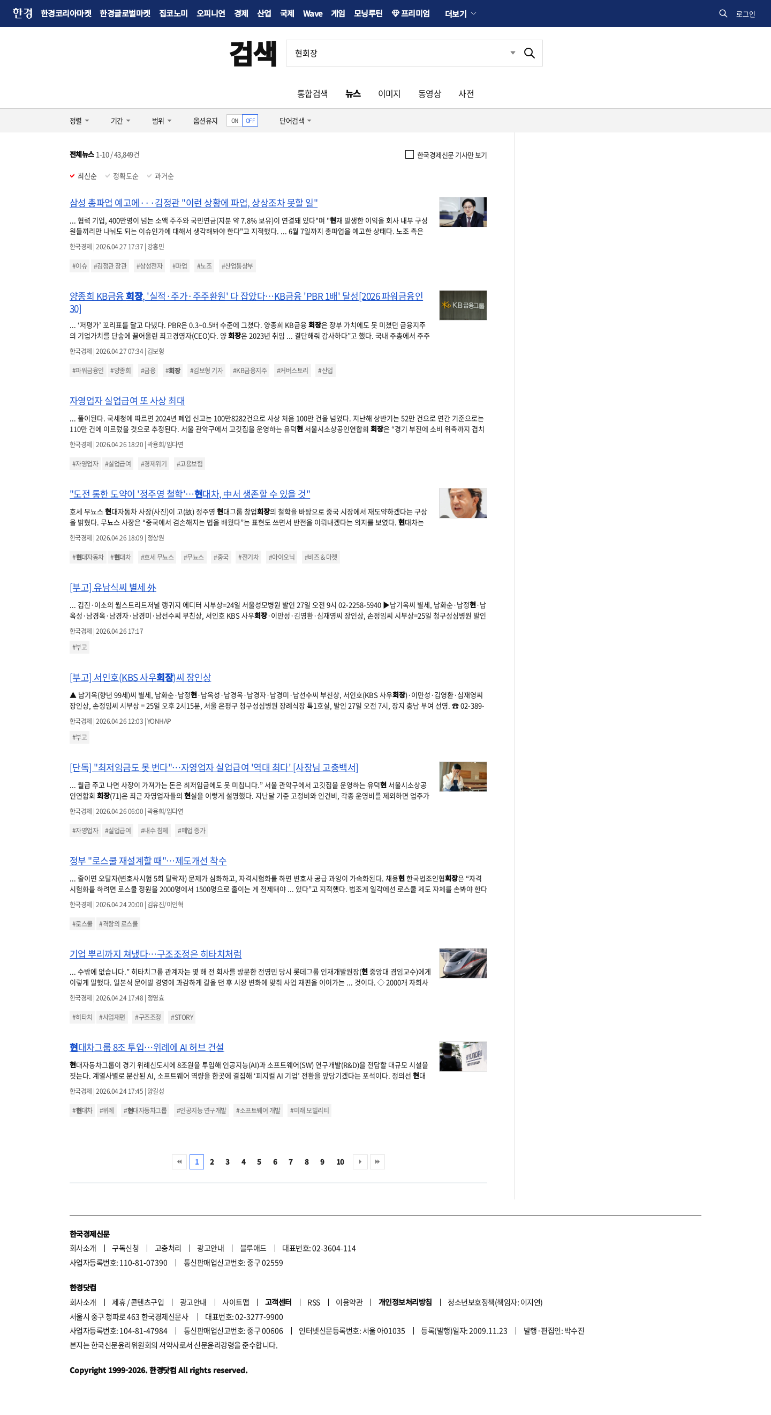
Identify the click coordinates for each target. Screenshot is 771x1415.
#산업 (325, 370)
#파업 (179, 266)
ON (234, 120)
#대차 (120, 557)
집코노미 (173, 13)
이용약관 (349, 1302)
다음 (360, 1161)
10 (340, 1162)
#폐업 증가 (191, 830)
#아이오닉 (281, 557)
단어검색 (291, 120)
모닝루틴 (368, 13)
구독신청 (125, 1247)
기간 (117, 120)
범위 (158, 120)
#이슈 (79, 266)
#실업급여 (118, 464)
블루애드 (253, 1247)
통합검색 (312, 93)
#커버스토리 (292, 370)
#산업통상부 (237, 266)
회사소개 (83, 1247)
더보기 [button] (455, 13)
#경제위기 (154, 464)
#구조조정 (148, 1017)
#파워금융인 (88, 370)
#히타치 (82, 1017)
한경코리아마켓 (66, 13)
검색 (253, 53)
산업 (264, 13)
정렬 (76, 120)
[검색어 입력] (401, 53)
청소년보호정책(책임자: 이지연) (495, 1302)
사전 (466, 93)
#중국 (221, 557)
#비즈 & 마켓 (321, 557)
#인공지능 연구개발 (201, 1110)
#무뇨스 (194, 557)
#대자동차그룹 (145, 1110)
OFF (250, 120)
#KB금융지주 (250, 370)
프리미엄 (415, 13)
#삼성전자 (149, 266)
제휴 (118, 1302)
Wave (312, 13)
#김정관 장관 (110, 266)
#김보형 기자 (206, 370)
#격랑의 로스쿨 (118, 924)
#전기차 (248, 557)
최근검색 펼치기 (505, 53)
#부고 (79, 647)
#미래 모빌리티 (309, 1110)
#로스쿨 (82, 924)
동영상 (429, 93)
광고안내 (210, 1247)
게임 (338, 13)
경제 (241, 13)
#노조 (204, 266)
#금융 (148, 370)
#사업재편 (112, 1017)
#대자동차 (88, 557)
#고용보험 (189, 464)
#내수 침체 (154, 830)
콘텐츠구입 (147, 1302)
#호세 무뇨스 (157, 557)
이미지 (389, 93)
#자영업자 (85, 464)
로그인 (745, 14)
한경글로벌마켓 (125, 13)
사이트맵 (235, 1302)
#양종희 (120, 370)
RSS (313, 1302)
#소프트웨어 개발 (258, 1110)
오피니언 (210, 13)
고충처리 (168, 1247)
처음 (179, 1161)
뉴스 (353, 93)
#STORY (182, 1017)
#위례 (107, 1110)
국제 (287, 13)
